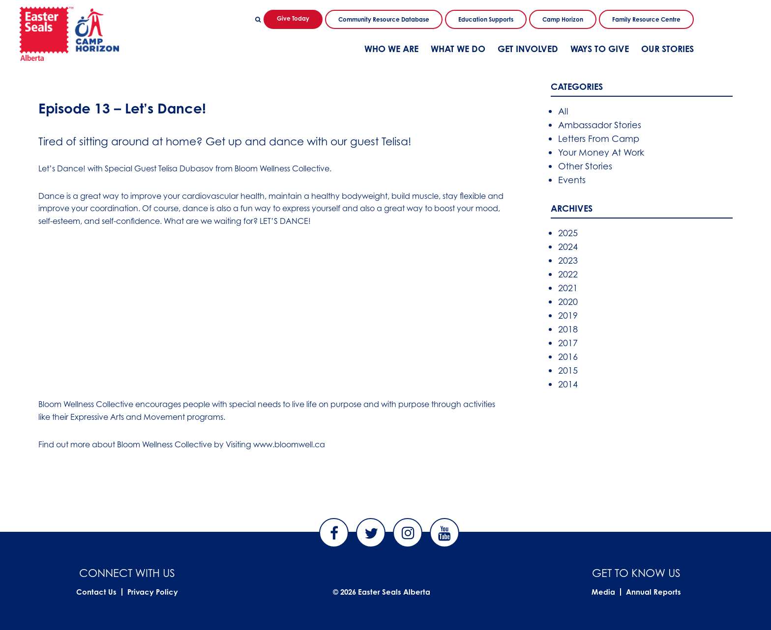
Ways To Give (599, 48)
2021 (568, 287)
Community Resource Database (383, 19)
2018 (568, 329)
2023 (568, 260)
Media (603, 592)
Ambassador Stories (599, 124)
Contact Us (96, 592)
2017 (568, 342)
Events (572, 179)
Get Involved (528, 48)
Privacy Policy (152, 592)
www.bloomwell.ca (289, 444)
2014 (568, 384)
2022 (568, 274)
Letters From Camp (598, 138)
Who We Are (391, 48)
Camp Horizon (562, 19)
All (563, 111)
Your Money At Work (601, 152)
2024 (568, 246)
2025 (568, 232)
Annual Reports (653, 592)
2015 (568, 370)
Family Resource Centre (646, 19)
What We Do (458, 48)
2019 (568, 315)
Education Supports (485, 19)
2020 (568, 301)
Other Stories (585, 166)
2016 (568, 356)
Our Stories (667, 48)
